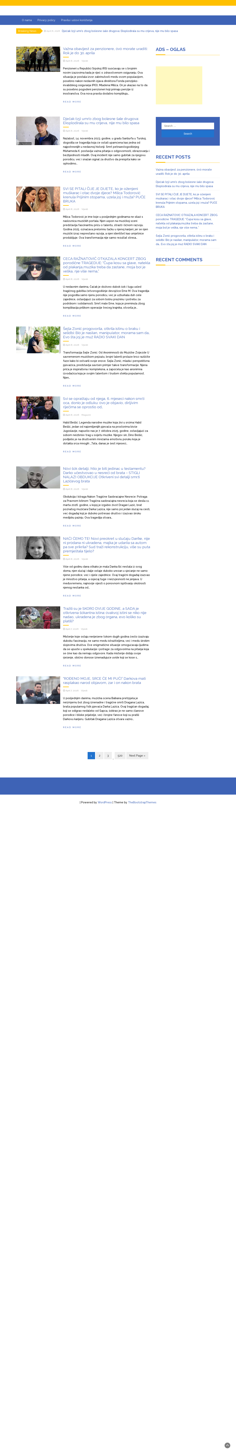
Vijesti (85, 61)
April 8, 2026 (72, 61)
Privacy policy (46, 20)
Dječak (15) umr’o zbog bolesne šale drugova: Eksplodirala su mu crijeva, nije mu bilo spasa (120, 31)
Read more (72, 101)
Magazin (86, 1248)
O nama (27, 20)
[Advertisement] (179, 85)
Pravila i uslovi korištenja (76, 20)
